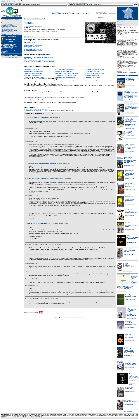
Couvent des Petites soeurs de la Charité (35, 57)
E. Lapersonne (126, 265)
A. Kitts (125, 264)
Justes (31, 66)
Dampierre (39, 45)
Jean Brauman (128, 120)
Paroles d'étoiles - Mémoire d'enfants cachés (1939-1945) (129, 351)
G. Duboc (125, 263)
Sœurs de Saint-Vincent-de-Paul (33, 61)
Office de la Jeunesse (30, 58)
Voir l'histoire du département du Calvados (33, 26)
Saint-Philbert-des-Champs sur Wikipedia (36, 109)
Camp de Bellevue (29, 44)
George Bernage (129, 387)
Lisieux (37, 47)
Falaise (37, 46)
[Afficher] (32, 22)
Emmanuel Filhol (128, 106)
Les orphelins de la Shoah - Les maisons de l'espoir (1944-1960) (131, 363)
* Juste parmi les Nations (6, 417)
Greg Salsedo (129, 133)
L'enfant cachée (130, 135)
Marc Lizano (128, 132)
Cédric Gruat (128, 334)
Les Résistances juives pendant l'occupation (130, 81)
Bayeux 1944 (128, 388)
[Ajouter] (35, 90)
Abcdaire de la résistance (130, 401)
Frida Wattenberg (129, 119)
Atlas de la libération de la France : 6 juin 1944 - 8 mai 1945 (131, 147)
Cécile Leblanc (128, 335)
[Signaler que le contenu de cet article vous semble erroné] (70, 317)
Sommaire (27, 22)
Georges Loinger (129, 78)
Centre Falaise (28, 46)
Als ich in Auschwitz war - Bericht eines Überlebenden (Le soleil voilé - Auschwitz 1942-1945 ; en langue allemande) (130, 96)
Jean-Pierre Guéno (128, 349)
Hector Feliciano (128, 157)
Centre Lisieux (28, 47)
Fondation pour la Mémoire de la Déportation (134, 276)
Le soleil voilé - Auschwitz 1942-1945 (130, 323)
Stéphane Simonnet (129, 144)
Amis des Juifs (129, 337)
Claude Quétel (128, 183)
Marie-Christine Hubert (130, 105)
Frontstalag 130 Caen (30, 49)
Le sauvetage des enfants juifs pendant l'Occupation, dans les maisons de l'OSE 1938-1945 (132, 312)
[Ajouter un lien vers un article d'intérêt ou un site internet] (47, 107)
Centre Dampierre (29, 45)
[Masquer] (32, 23)
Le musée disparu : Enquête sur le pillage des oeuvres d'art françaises (130, 160)
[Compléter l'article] (28, 36)
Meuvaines (39, 44)
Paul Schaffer (127, 91)
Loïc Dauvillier (129, 131)
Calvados (119, 24)
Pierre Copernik (127, 400)
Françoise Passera (129, 224)
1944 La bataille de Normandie (33, 110)
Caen (40, 49)
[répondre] (31, 124)
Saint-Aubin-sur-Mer (49, 61)
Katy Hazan (129, 308)
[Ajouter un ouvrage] (127, 411)
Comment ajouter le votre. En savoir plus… (35, 99)
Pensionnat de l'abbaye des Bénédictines (35, 60)
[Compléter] (60, 79)
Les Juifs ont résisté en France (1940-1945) (132, 238)
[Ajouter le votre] (81, 97)
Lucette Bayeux (129, 294)
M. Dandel (125, 262)
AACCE (128, 236)
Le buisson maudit (130, 296)
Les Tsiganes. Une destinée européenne (131, 211)
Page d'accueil (3, 11)
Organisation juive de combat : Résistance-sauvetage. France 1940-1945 (131, 123)
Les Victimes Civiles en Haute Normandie (129, 267)
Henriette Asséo (129, 209)
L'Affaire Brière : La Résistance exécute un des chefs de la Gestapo (131, 173)
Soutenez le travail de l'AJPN (12, 1)
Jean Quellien (128, 222)
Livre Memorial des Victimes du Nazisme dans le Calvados (133, 378)
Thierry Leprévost (129, 170)
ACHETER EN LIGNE (130, 85)
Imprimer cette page (11, 57)
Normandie (120, 21)
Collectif (126, 347)
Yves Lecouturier (128, 249)
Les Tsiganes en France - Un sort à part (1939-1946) (131, 109)
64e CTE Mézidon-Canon (31, 42)
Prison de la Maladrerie (30, 50)
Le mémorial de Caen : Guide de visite (131, 185)
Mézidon (43, 42)
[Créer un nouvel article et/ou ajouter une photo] (34, 18)
